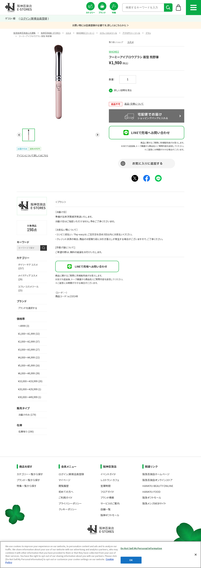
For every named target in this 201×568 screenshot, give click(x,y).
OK (131, 560)
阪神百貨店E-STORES (50, 32)
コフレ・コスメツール (108, 32)
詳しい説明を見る (123, 90)
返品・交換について (134, 103)
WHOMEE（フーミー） (85, 32)
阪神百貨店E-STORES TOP (18, 8)
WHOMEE (114, 51)
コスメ (68, 32)
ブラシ (148, 32)
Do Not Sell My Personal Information (141, 548)
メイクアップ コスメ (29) (27, 277)
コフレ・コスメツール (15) (28, 288)
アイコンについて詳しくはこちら (32, 155)
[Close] (195, 554)
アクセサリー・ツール (131, 32)
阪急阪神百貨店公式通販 (24, 32)
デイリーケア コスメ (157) (28, 266)
